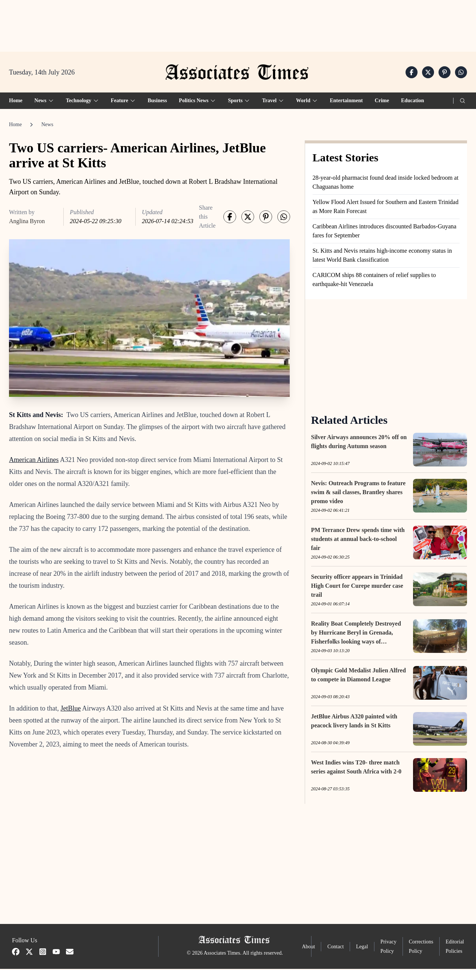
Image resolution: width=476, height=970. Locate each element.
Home (15, 101)
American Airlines (33, 461)
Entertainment (346, 101)
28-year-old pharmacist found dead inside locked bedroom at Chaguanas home (385, 183)
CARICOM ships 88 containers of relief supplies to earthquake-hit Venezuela (374, 280)
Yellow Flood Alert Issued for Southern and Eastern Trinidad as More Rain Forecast (385, 207)
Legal (362, 948)
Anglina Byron (27, 222)
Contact (335, 948)
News (47, 125)
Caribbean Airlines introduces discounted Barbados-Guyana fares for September (385, 232)
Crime (382, 101)
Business (157, 101)
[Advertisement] (238, 23)
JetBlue (70, 709)
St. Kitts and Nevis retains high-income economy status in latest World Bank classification (382, 256)
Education (412, 101)
